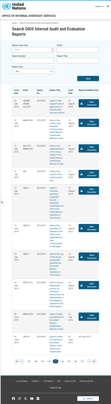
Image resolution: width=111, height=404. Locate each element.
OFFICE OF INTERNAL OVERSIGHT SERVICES (29, 16)
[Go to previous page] (22, 361)
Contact (35, 381)
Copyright (48, 381)
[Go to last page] (94, 361)
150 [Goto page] (49, 361)
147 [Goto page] (29, 361)
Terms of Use (55, 388)
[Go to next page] (89, 361)
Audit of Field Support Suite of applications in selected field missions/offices (57, 106)
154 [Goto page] (75, 361)
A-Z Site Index (22, 381)
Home (14, 23)
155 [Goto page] (82, 361)
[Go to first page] (17, 361)
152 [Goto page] (62, 361)
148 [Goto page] (35, 361)
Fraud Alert (70, 381)
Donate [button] (88, 398)
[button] (89, 103)
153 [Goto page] (69, 361)
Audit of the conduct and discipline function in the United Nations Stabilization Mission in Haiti (56, 129)
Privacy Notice (86, 381)
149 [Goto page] (42, 361)
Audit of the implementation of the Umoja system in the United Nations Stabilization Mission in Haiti (57, 154)
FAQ (58, 381)
